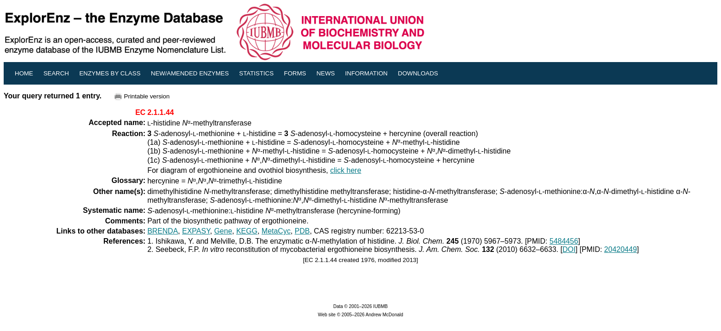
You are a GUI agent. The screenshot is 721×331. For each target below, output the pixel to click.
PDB (302, 231)
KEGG (247, 231)
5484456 (563, 241)
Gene (223, 231)
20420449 (620, 249)
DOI (568, 249)
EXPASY (196, 231)
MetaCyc (276, 231)
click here (345, 170)
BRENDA (162, 231)
